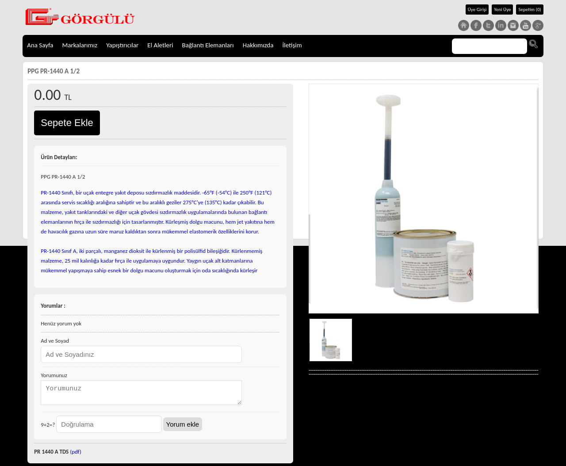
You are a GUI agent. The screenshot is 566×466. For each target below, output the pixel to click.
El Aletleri (160, 45)
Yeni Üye (502, 9)
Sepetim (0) (529, 9)
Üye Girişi (477, 9)
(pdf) (75, 454)
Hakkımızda (258, 45)
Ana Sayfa (40, 45)
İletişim (292, 45)
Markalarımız (79, 45)
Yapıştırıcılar (122, 45)
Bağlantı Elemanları (208, 45)
